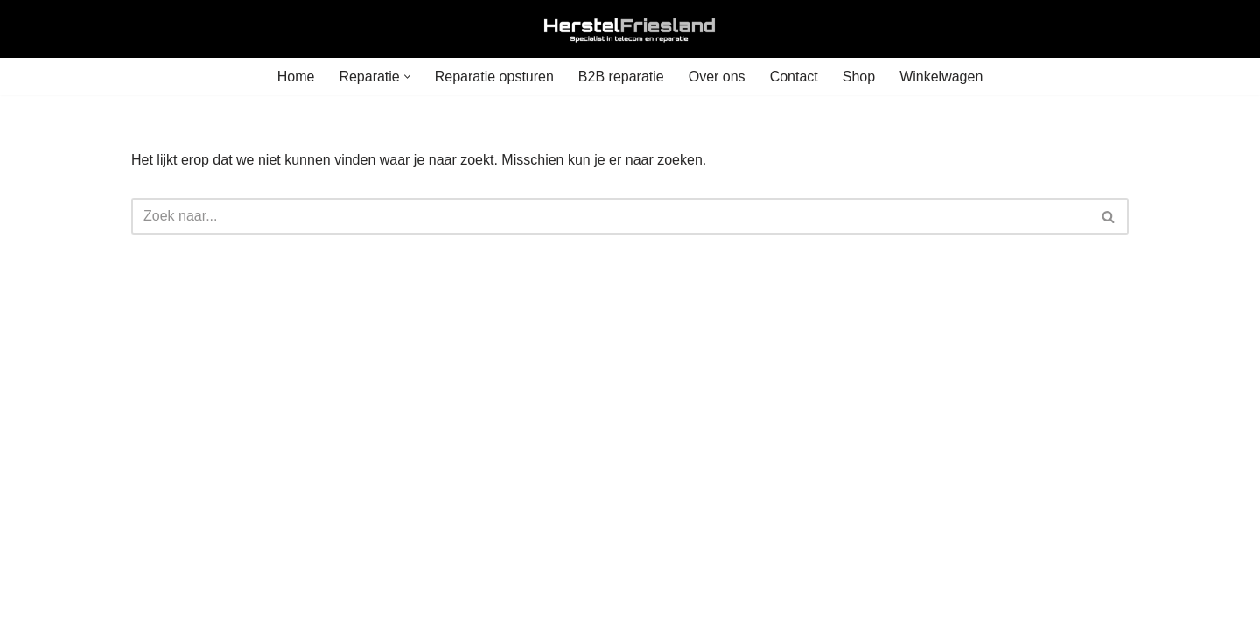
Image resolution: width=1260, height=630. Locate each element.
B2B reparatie (621, 76)
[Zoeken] (610, 216)
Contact (794, 76)
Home (296, 76)
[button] (407, 77)
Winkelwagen (941, 76)
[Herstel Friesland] (630, 29)
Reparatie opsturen (494, 76)
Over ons (717, 76)
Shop (859, 76)
